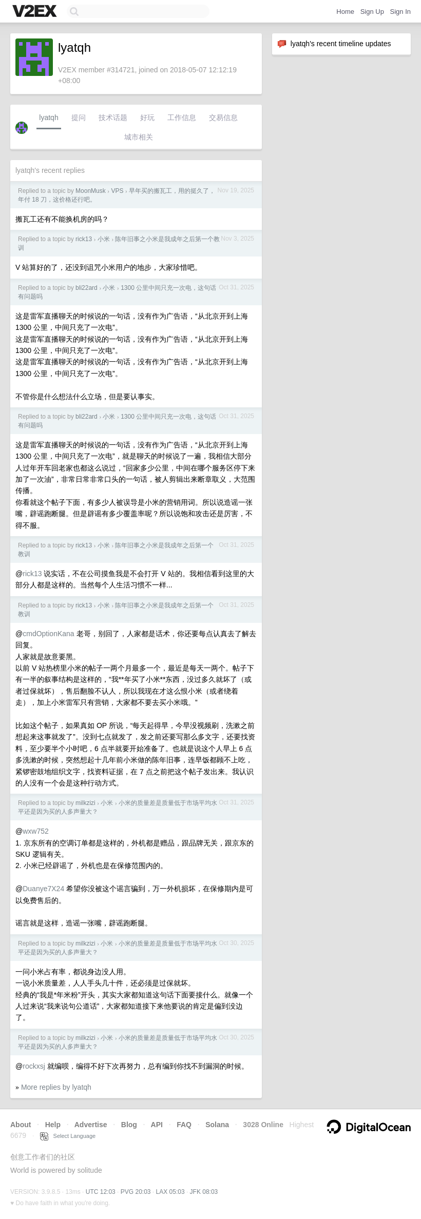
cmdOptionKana (48, 634)
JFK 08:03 (204, 1191)
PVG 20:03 (136, 1191)
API (157, 1124)
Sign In (400, 11)
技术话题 (113, 117)
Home (345, 11)
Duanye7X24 (43, 888)
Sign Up (372, 11)
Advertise (90, 1124)
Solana (217, 1124)
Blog (129, 1124)
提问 (78, 117)
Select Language (67, 1136)
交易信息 (223, 117)
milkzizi (85, 803)
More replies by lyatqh (56, 1087)
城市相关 (138, 137)
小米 (104, 239)
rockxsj (34, 1066)
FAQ (184, 1124)
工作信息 (181, 117)
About (20, 1124)
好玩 (147, 117)
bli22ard (86, 287)
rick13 (83, 239)
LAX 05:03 (170, 1191)
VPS (117, 190)
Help (53, 1124)
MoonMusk (90, 190)
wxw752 (36, 831)
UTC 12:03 (101, 1191)
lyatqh (48, 117)
